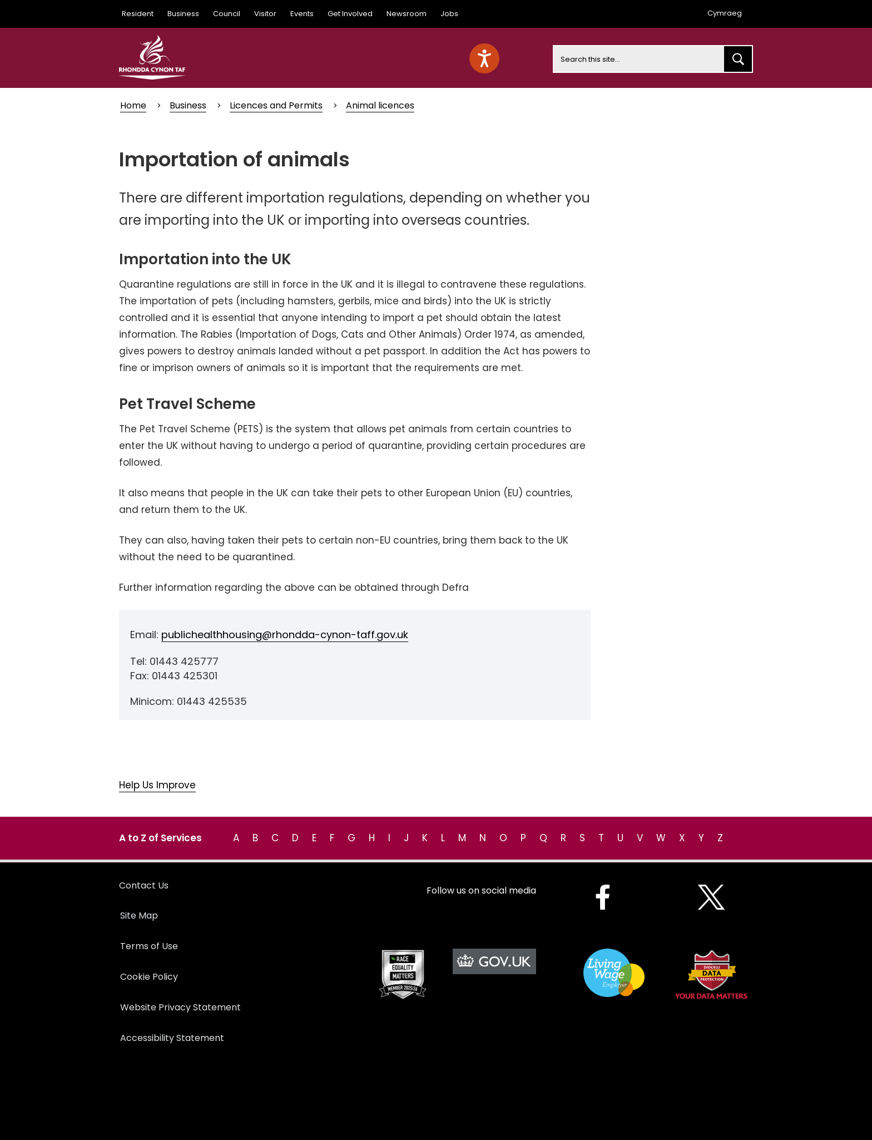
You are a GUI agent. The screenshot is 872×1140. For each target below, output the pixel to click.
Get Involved (350, 13)
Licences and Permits (276, 105)
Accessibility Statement (172, 1038)
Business (183, 13)
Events (302, 13)
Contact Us (144, 885)
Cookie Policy (149, 976)
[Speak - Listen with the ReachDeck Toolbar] (484, 58)
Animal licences (380, 105)
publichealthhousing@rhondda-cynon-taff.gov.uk (284, 634)
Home (133, 105)
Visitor (265, 13)
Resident (137, 13)
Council (226, 13)
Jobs (449, 13)
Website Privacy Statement (180, 1007)
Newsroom (407, 13)
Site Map (139, 915)
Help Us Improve (157, 785)
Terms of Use (149, 946)
